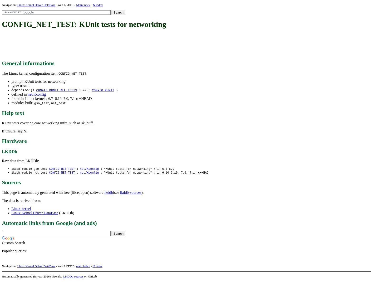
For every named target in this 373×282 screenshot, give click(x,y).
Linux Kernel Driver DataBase (36, 5)
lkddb (108, 193)
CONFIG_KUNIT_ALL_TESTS (56, 90)
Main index (83, 5)
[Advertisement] (88, 44)
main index (83, 266)
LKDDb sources (73, 277)
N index (98, 5)
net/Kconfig (37, 94)
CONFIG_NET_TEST (62, 169)
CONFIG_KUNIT (103, 90)
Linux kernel (21, 209)
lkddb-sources (131, 193)
